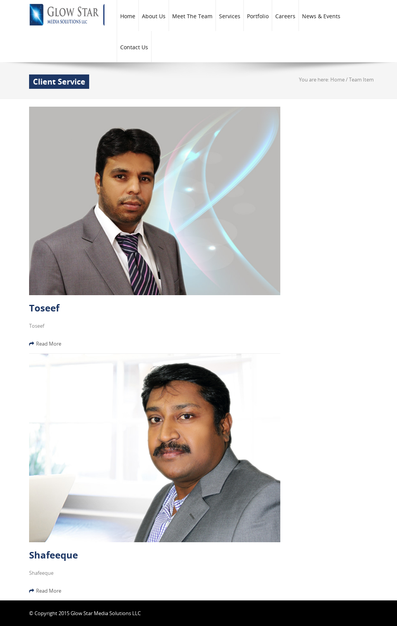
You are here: (314, 79)
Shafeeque (53, 555)
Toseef (44, 308)
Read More (45, 343)
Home (337, 79)
